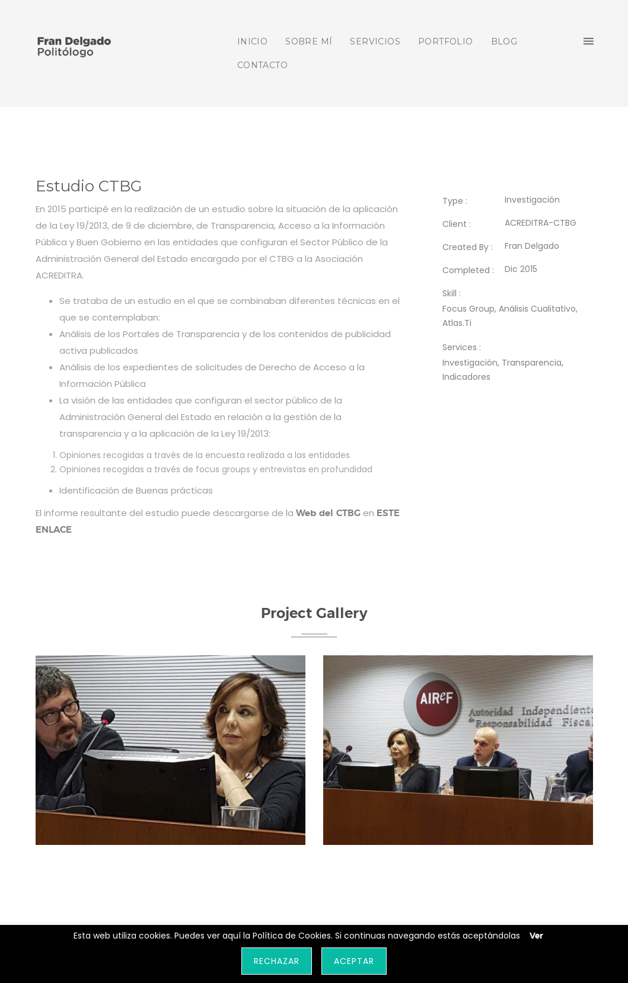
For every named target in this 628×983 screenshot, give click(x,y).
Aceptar (354, 961)
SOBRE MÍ (308, 41)
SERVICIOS (375, 41)
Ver (536, 936)
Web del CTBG (328, 513)
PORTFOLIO (445, 41)
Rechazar (276, 961)
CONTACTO (262, 65)
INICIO (252, 41)
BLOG (504, 41)
